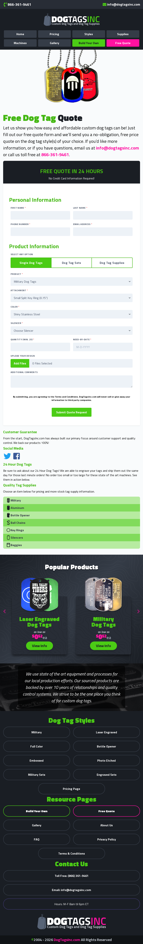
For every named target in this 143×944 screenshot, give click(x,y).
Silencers (14, 537)
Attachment (19, 290)
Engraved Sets (106, 774)
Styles (88, 34)
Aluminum (15, 508)
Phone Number (20, 224)
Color (15, 306)
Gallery (54, 43)
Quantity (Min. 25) (22, 339)
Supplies (122, 34)
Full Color (36, 746)
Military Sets (36, 774)
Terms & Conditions (71, 853)
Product (17, 274)
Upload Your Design (23, 356)
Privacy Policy (106, 839)
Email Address (82, 224)
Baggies (14, 545)
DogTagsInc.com (67, 940)
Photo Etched (106, 760)
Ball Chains (15, 522)
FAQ (36, 839)
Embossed (37, 760)
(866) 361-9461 (72, 876)
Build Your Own (89, 43)
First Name (18, 208)
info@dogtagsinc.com (121, 4)
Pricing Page (71, 789)
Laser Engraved (106, 732)
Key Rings (15, 530)
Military (13, 500)
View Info (39, 646)
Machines (20, 43)
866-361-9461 (17, 4)
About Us (106, 825)
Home (20, 34)
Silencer (17, 323)
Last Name (80, 208)
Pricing (54, 34)
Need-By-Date (82, 339)
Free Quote (123, 43)
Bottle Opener (18, 515)
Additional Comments (24, 372)
